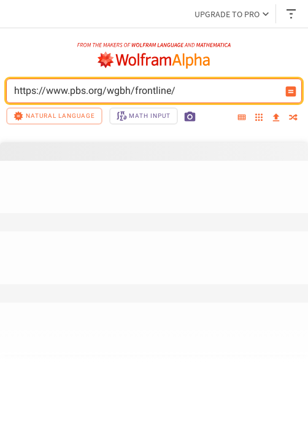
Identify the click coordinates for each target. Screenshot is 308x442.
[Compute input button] (291, 91)
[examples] (259, 118)
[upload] (276, 117)
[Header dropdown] (292, 14)
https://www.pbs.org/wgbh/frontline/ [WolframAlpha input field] (146, 91)
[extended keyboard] (241, 117)
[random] (293, 118)
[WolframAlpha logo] (154, 60)
